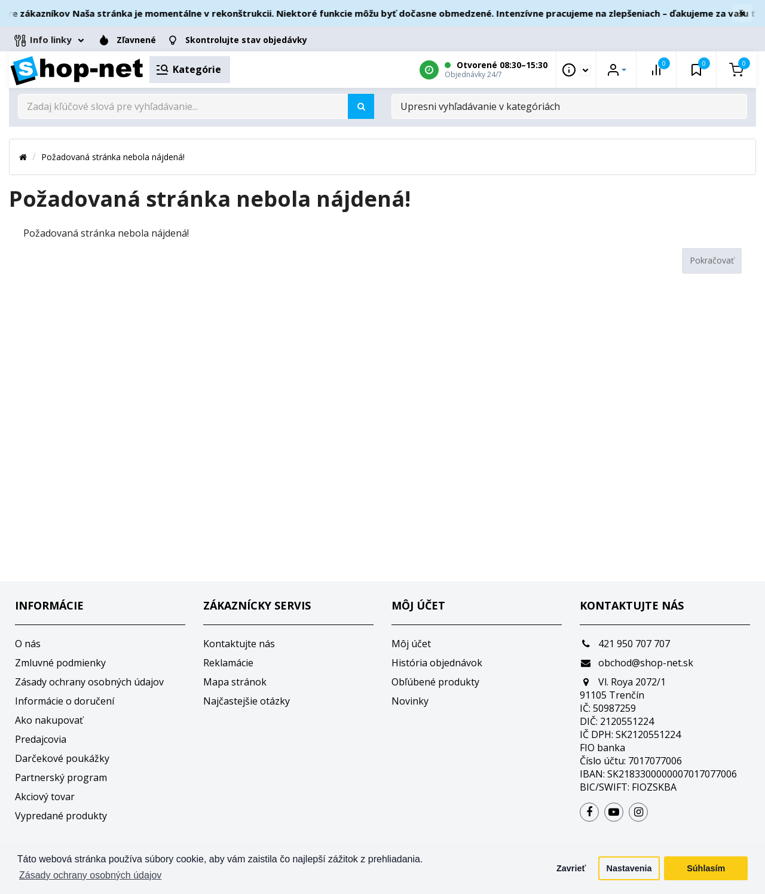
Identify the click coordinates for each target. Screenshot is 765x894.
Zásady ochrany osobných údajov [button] (90, 875)
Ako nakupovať (49, 720)
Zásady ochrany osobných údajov (89, 681)
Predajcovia (40, 739)
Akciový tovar (45, 796)
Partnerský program (61, 777)
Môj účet (411, 643)
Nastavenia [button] (629, 868)
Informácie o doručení (64, 701)
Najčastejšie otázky (246, 701)
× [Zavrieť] (742, 13)
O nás (28, 643)
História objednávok (436, 662)
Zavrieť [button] (571, 868)
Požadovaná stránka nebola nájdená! (113, 157)
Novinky (410, 701)
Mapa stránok (235, 681)
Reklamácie (228, 662)
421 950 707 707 (625, 643)
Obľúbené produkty (435, 681)
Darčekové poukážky (62, 758)
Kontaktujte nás (239, 643)
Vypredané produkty (61, 815)
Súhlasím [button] (706, 868)
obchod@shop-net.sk (636, 662)
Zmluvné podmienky (60, 662)
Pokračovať (712, 260)
